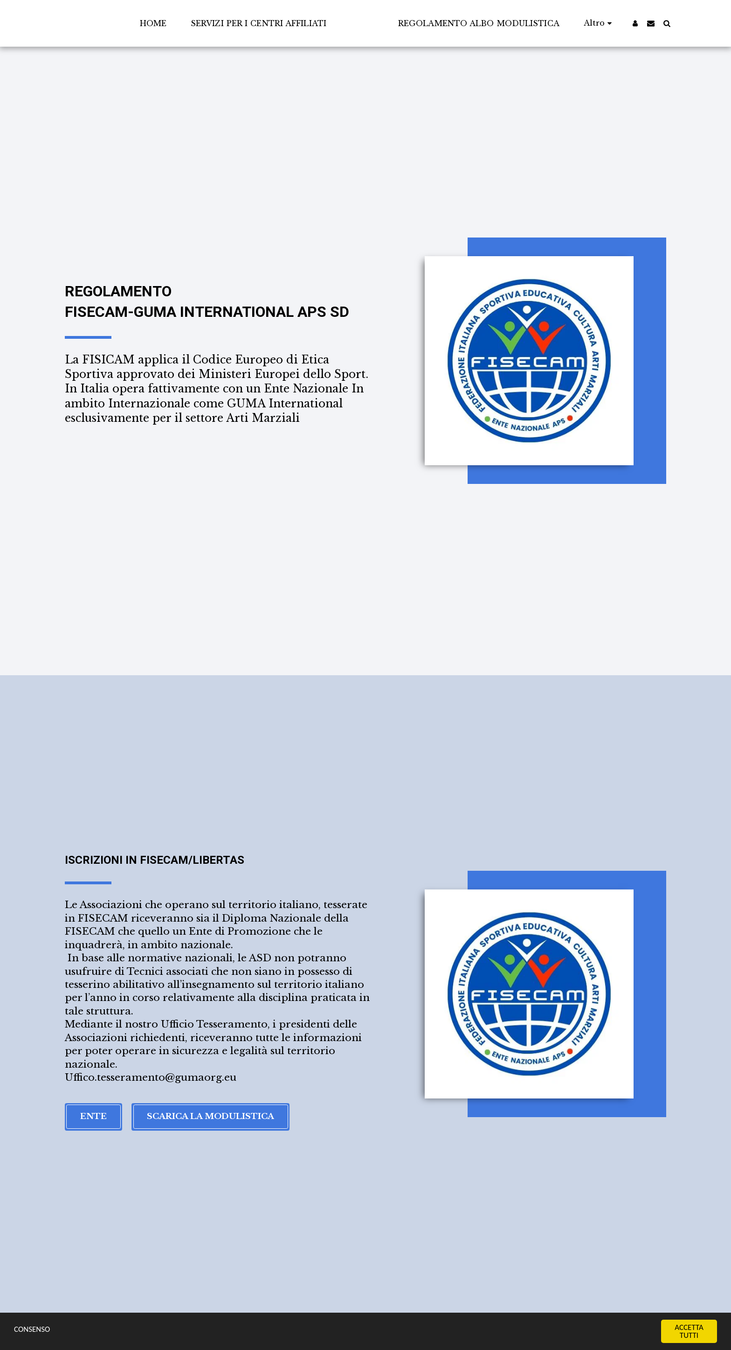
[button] (669, 23)
